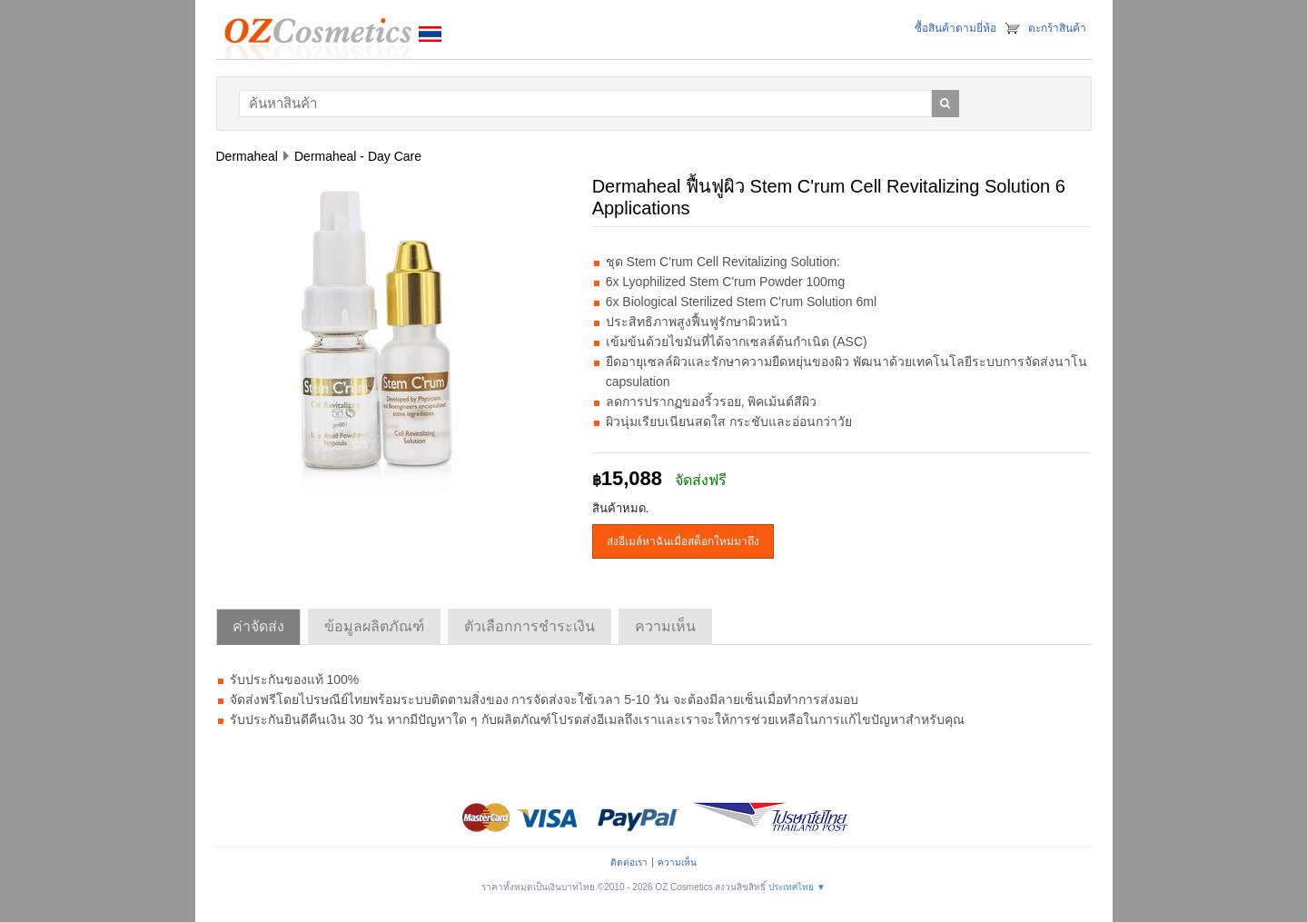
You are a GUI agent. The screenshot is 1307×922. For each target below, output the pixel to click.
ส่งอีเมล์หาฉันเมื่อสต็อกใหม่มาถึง (683, 541)
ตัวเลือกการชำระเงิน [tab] (529, 626)
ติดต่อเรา (629, 862)
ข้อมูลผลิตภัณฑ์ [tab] (374, 626)
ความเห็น (677, 862)
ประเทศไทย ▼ (797, 887)
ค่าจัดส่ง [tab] (258, 626)
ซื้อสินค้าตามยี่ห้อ (955, 28)
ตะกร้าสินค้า (1057, 28)
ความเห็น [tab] (665, 626)
